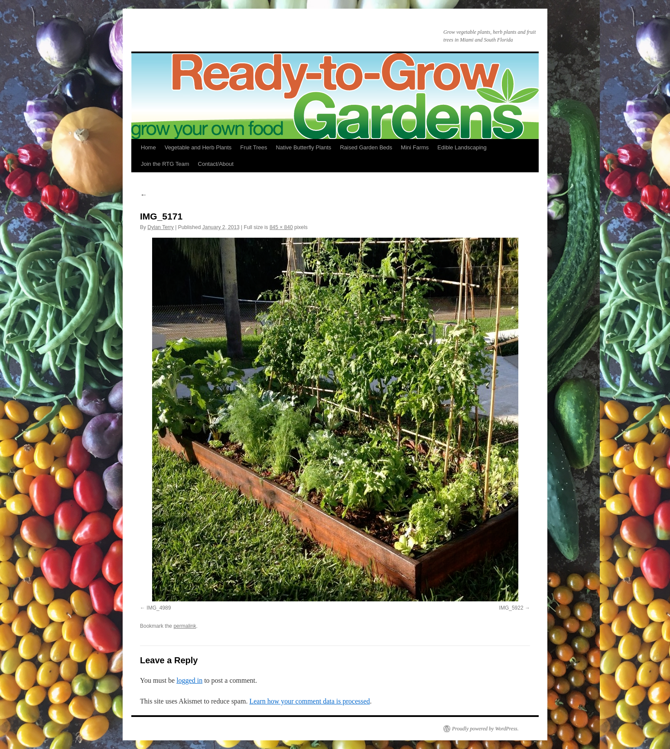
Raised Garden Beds (366, 147)
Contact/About (216, 164)
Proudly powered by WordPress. (485, 729)
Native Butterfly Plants (303, 147)
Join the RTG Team (165, 164)
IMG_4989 (158, 608)
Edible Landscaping (461, 147)
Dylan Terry (160, 227)
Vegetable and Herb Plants (198, 147)
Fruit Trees (253, 147)
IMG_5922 (511, 608)
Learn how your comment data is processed (309, 701)
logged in (189, 680)
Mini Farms (415, 147)
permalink (184, 626)
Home (148, 147)
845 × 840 (281, 227)
